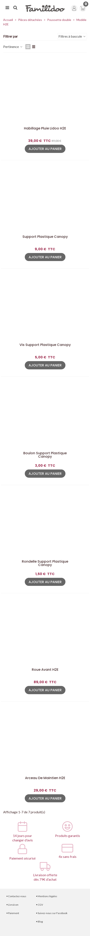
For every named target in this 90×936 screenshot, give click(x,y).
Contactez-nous (16, 896)
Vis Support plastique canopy (45, 345)
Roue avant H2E (45, 669)
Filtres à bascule (72, 36)
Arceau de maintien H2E (45, 778)
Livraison (12, 904)
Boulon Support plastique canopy (45, 455)
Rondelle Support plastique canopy (45, 563)
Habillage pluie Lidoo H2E (45, 128)
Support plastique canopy (45, 236)
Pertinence (13, 47)
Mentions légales (46, 896)
